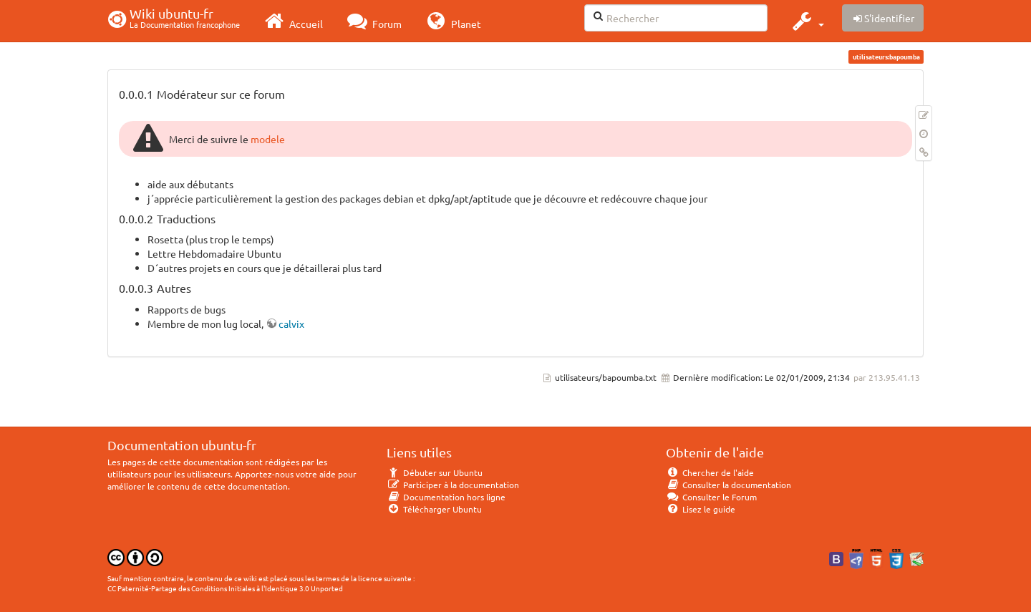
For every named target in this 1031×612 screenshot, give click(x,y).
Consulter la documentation (728, 484)
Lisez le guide (700, 509)
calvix (291, 323)
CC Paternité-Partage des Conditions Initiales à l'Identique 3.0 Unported (225, 588)
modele (268, 138)
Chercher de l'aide (710, 472)
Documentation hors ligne (446, 496)
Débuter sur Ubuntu (435, 472)
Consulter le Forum (711, 496)
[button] (806, 21)
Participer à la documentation (453, 484)
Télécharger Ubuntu (434, 509)
